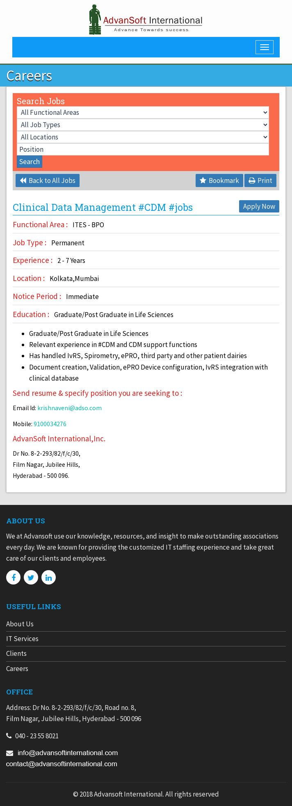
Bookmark (219, 180)
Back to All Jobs (47, 180)
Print (260, 180)
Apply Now (259, 206)
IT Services (22, 638)
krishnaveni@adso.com (69, 408)
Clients (16, 653)
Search (29, 161)
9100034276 (50, 424)
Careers (17, 668)
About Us (20, 623)
